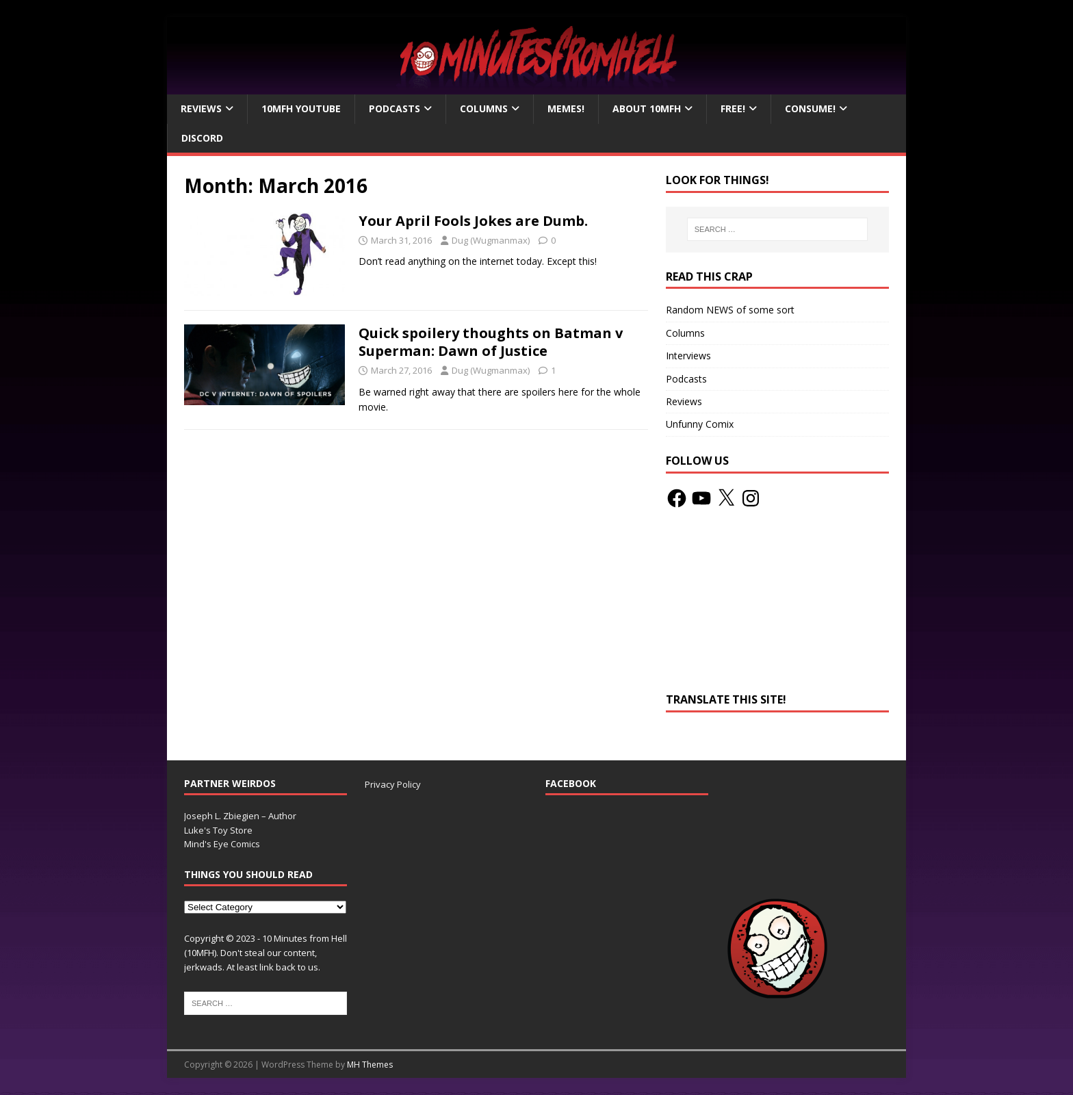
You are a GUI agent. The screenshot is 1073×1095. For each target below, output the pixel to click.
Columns (484, 108)
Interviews (688, 355)
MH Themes (370, 1064)
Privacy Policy (393, 784)
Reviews (201, 108)
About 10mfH (646, 108)
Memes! (565, 108)
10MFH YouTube (301, 108)
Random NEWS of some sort (730, 309)
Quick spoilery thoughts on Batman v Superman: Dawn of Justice (491, 342)
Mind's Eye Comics (222, 844)
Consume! (810, 108)
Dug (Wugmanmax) (491, 240)
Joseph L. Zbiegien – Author (240, 816)
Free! (733, 108)
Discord (202, 137)
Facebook (570, 783)
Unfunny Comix (700, 423)
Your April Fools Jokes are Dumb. (473, 220)
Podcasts (394, 108)
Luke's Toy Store (218, 830)
